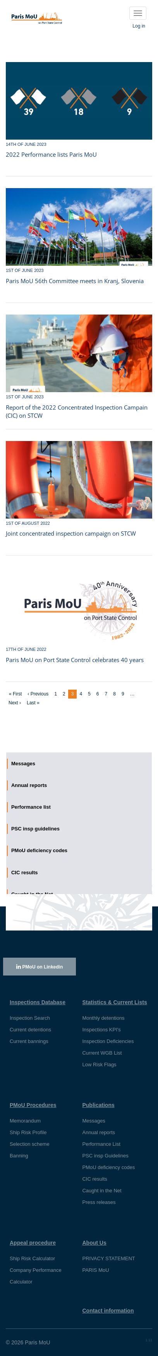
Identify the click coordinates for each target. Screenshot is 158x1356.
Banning (19, 1156)
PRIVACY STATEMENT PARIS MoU (108, 1264)
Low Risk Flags (99, 1064)
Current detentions (30, 1030)
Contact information (108, 1311)
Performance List (101, 1144)
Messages (93, 1121)
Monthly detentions (103, 1018)
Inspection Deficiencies (108, 1041)
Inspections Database (37, 1002)
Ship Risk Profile (28, 1132)
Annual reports (98, 1132)
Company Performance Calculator (36, 1276)
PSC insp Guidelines (105, 1156)
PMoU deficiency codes (108, 1167)
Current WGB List (102, 1053)
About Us (94, 1243)
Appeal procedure (33, 1243)
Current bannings (29, 1041)
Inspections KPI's (101, 1030)
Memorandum (25, 1121)
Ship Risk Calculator (32, 1258)
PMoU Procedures (33, 1105)
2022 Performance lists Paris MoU (51, 154)
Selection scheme (30, 1144)
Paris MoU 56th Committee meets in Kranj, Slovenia (75, 281)
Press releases (98, 1202)
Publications (98, 1105)
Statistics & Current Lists (114, 1002)
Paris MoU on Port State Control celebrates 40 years (75, 660)
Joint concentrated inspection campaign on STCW (71, 533)
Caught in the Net (101, 1190)
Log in (138, 26)
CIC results (94, 1179)
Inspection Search (30, 1018)
